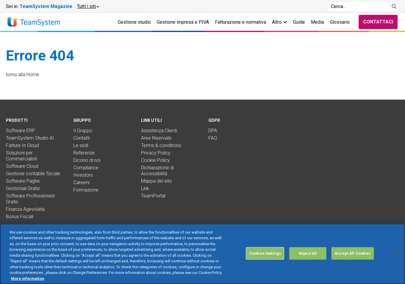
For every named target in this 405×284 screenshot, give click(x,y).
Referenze (84, 153)
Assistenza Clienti (159, 130)
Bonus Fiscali (19, 216)
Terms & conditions (161, 145)
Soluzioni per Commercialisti (21, 156)
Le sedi (80, 145)
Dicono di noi (86, 160)
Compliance (85, 167)
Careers (81, 182)
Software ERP (20, 130)
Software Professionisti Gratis (30, 199)
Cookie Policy (155, 160)
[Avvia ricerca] (394, 6)
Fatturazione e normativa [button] (240, 22)
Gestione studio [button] (134, 22)
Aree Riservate (156, 138)
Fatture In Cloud (22, 145)
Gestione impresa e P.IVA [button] (183, 22)
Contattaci (378, 22)
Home (32, 74)
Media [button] (317, 22)
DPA (212, 130)
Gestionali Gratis (23, 188)
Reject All (308, 259)
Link (145, 188)
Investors (83, 175)
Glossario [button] (340, 22)
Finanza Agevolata (25, 209)
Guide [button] (299, 22)
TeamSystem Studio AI (30, 138)
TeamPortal (153, 196)
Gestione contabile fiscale (33, 173)
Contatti (81, 138)
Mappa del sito (156, 181)
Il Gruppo (82, 130)
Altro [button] (279, 22)
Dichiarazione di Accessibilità (157, 170)
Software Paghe (23, 181)
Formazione (86, 190)
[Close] (395, 259)
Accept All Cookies (353, 259)
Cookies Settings (265, 259)
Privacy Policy (155, 153)
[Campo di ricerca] (358, 6)
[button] (88, 6)
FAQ (212, 138)
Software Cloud (22, 166)
